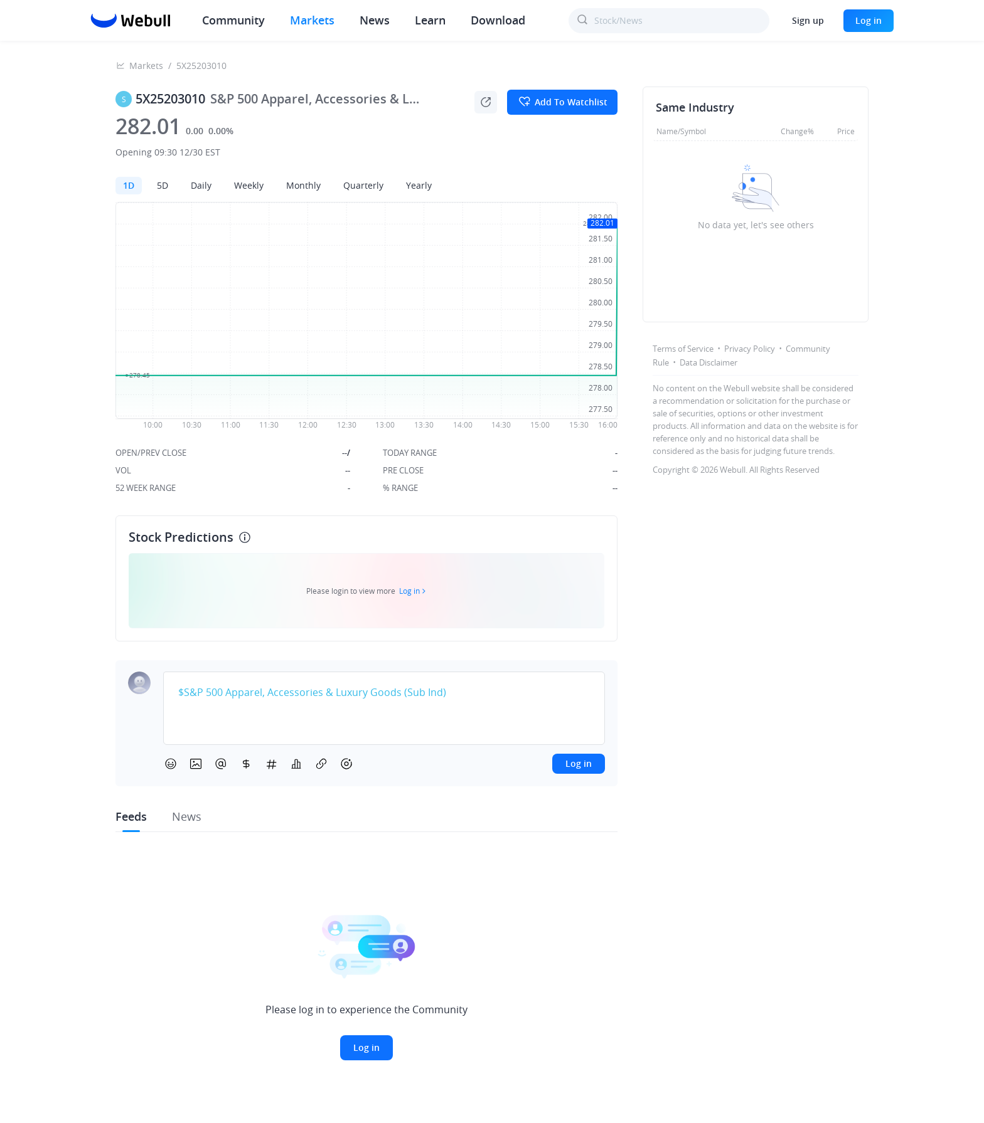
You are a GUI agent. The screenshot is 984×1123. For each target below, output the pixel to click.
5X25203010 (201, 65)
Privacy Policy (749, 348)
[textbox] (384, 693)
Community (233, 20)
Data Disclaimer (708, 362)
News (375, 20)
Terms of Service (683, 348)
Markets (312, 20)
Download (498, 20)
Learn (430, 20)
